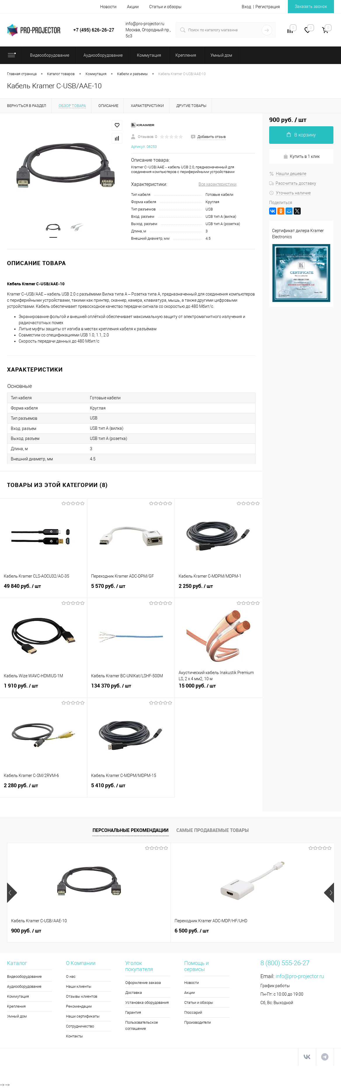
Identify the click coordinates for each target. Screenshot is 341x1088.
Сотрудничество (80, 1026)
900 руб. (26, 931)
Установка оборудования (147, 1002)
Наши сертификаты (83, 1016)
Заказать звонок (311, 6)
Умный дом (17, 1016)
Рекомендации (79, 1006)
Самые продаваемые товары (212, 830)
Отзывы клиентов (81, 996)
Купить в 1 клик (301, 156)
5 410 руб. (130, 788)
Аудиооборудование (24, 986)
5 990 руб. (246, 931)
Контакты (74, 1036)
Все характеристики (217, 184)
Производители (197, 1022)
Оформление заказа (143, 982)
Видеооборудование (24, 976)
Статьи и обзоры (165, 6)
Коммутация (18, 996)
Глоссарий (193, 1012)
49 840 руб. (43, 589)
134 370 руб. (130, 689)
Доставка (133, 992)
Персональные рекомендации (130, 830)
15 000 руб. (218, 689)
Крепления (16, 1006)
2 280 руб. (43, 788)
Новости (108, 6)
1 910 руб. (43, 689)
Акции (133, 6)
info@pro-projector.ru (300, 976)
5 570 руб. (130, 589)
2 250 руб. (218, 589)
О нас (71, 976)
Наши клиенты (78, 986)
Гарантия (133, 1012)
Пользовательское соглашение (141, 1025)
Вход (246, 6)
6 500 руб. (137, 931)
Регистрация (267, 6)
